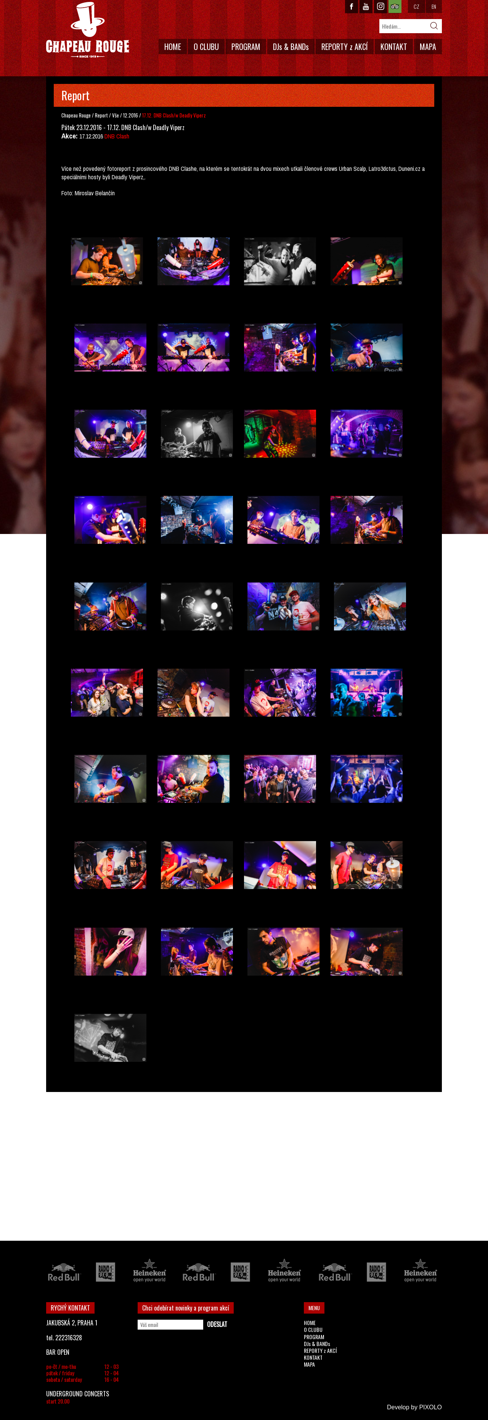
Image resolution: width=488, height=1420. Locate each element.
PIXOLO (430, 1407)
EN (434, 6)
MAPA (428, 46)
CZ (416, 6)
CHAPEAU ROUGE (87, 30)
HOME (172, 46)
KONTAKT (393, 46)
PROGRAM (245, 46)
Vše (116, 115)
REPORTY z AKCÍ (344, 46)
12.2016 (130, 115)
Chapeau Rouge (76, 115)
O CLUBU (206, 46)
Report (101, 115)
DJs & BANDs (291, 46)
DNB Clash (116, 136)
